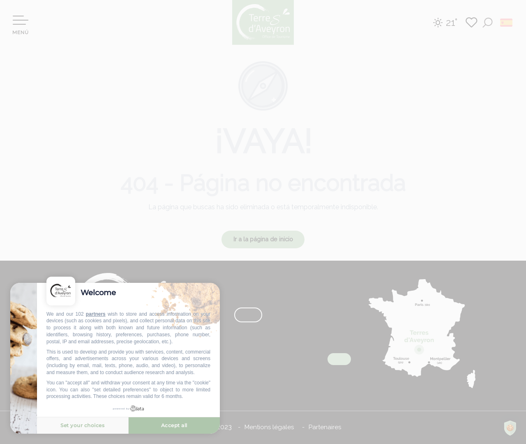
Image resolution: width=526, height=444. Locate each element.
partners (96, 314)
